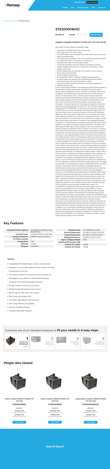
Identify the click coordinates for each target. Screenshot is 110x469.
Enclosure (13, 21)
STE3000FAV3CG (90, 404)
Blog (93, 7)
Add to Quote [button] (19, 422)
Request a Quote (83, 7)
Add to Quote (96, 35)
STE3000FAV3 (55, 404)
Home (6, 21)
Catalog (65, 7)
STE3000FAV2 (19, 404)
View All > (25, 346)
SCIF (72, 7)
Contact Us (102, 7)
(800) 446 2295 (79, 2)
